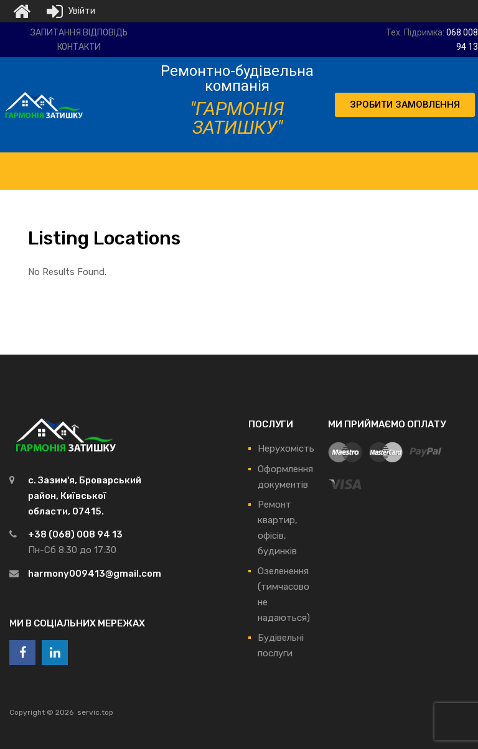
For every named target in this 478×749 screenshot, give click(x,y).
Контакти (79, 47)
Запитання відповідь (79, 32)
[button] (405, 105)
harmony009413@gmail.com (94, 573)
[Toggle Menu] (237, 164)
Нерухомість (286, 448)
